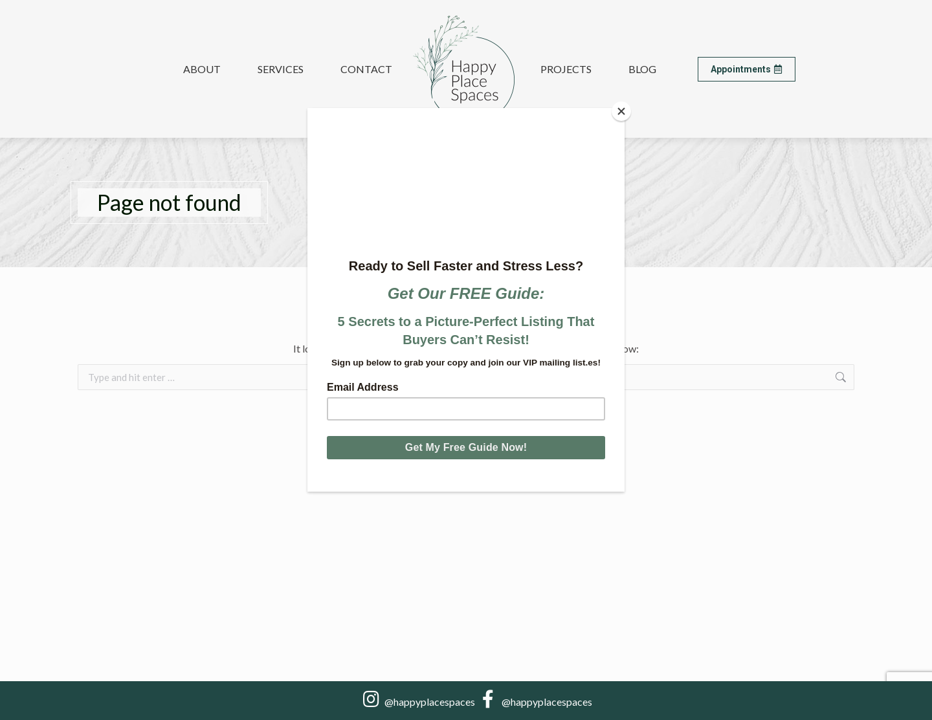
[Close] (621, 111)
